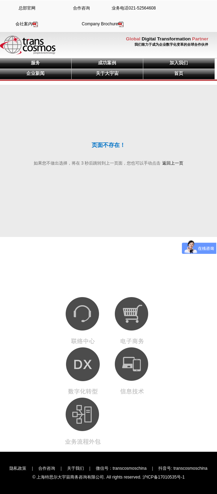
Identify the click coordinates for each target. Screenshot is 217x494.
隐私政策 (17, 468)
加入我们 (179, 62)
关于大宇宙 (107, 73)
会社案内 (27, 23)
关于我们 (75, 468)
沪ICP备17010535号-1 (164, 477)
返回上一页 (172, 163)
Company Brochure (103, 23)
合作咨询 (81, 8)
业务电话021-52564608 (134, 8)
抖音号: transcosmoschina (182, 468)
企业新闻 (35, 73)
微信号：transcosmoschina (121, 468)
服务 (35, 62)
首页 (178, 73)
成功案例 (107, 62)
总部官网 (27, 8)
